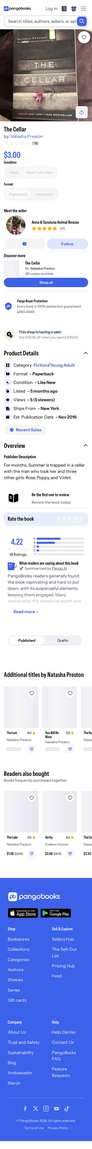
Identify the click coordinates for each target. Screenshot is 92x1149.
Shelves (15, 987)
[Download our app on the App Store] (23, 920)
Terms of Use (34, 1135)
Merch (14, 1090)
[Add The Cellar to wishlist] (84, 37)
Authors (15, 977)
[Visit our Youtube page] (56, 1116)
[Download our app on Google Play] (55, 920)
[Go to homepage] (17, 8)
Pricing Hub (63, 973)
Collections (18, 957)
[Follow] (67, 252)
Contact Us (63, 1050)
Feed (57, 983)
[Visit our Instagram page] (46, 1116)
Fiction (41, 372)
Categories (18, 967)
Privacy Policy (58, 1135)
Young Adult (62, 372)
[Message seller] (24, 252)
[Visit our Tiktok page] (67, 1116)
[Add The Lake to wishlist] (32, 805)
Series (14, 997)
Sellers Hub (63, 946)
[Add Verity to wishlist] (70, 805)
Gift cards (17, 1007)
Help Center (64, 1039)
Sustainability (21, 1060)
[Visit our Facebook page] (25, 1116)
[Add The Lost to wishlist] (32, 701)
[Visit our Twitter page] (35, 1116)
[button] (46, 361)
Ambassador (20, 1080)
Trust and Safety (23, 1050)
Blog (12, 1070)
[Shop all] (46, 290)
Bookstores (18, 946)
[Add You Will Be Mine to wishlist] (70, 701)
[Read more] (27, 619)
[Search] (82, 21)
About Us (17, 1039)
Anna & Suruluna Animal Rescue (55, 226)
